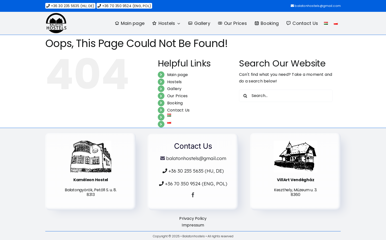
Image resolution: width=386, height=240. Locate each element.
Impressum (193, 225)
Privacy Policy (193, 218)
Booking (175, 103)
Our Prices (177, 96)
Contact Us (178, 110)
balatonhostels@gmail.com (318, 5)
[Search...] (286, 96)
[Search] (245, 96)
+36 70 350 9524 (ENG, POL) (124, 5)
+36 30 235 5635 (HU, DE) (70, 5)
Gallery (174, 89)
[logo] (56, 15)
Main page (177, 75)
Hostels (174, 82)
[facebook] (193, 194)
